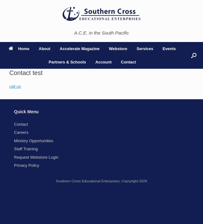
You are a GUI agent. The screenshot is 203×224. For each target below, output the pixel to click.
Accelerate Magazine (80, 48)
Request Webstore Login (36, 157)
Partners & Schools (67, 62)
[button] (194, 55)
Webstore (118, 48)
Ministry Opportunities (33, 140)
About (44, 48)
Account (103, 62)
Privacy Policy (26, 165)
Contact (128, 62)
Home (19, 48)
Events (169, 48)
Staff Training (26, 149)
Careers (21, 132)
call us (15, 86)
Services (145, 48)
